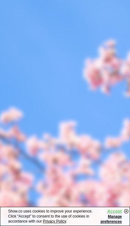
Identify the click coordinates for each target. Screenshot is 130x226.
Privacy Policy (54, 221)
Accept (114, 211)
